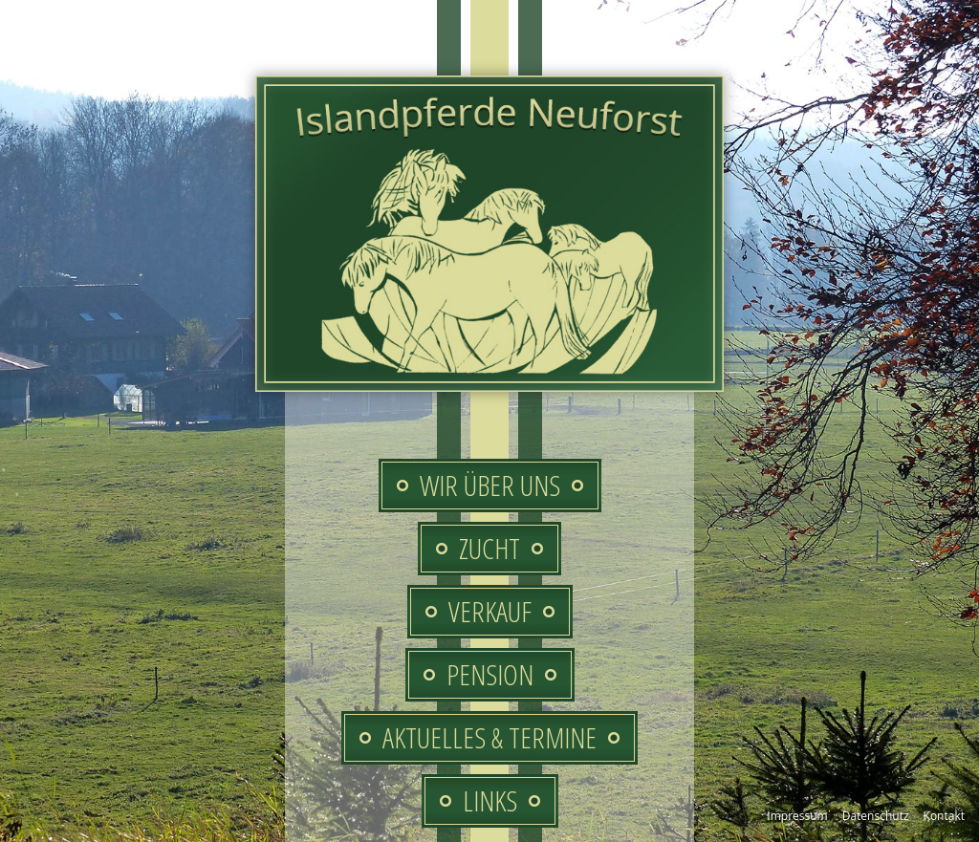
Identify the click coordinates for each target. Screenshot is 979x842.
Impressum (797, 816)
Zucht (489, 548)
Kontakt (944, 816)
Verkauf (490, 611)
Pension (489, 674)
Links (490, 800)
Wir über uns (490, 485)
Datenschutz (875, 816)
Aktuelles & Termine (489, 737)
